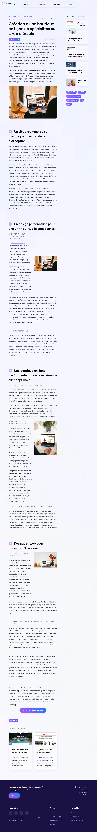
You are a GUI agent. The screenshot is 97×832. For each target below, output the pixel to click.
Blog (20, 17)
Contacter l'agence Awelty (33, 710)
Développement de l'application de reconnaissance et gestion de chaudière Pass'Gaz (76, 40)
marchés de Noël (25, 170)
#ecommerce (71, 92)
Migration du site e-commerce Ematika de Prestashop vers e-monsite (45, 750)
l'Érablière (38, 46)
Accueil (13, 17)
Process (42, 4)
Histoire (52, 824)
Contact (71, 4)
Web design (13, 720)
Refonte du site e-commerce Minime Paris (81, 82)
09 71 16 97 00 (83, 795)
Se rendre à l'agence (56, 817)
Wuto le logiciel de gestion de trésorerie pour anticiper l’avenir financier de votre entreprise (81, 24)
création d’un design (18, 243)
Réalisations (27, 4)
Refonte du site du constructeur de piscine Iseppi (20, 750)
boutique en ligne (49, 44)
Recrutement (54, 820)
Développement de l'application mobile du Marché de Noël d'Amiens (76, 71)
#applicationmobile (73, 96)
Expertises (56, 4)
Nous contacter (75, 813)
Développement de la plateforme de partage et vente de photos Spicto (76, 55)
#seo (69, 104)
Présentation (54, 813)
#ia (82, 100)
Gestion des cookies (76, 820)
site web (17, 757)
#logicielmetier (72, 100)
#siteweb (82, 92)
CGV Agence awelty (77, 817)
